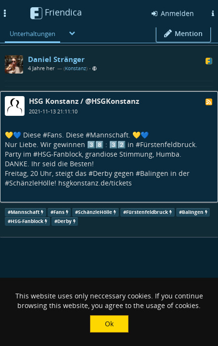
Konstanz (75, 68)
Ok (109, 323)
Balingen (154, 173)
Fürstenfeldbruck (167, 144)
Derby (102, 173)
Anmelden (172, 13)
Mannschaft (109, 134)
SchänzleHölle (31, 182)
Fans (54, 134)
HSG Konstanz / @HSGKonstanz (84, 101)
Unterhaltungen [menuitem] (32, 33)
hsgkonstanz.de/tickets (95, 182)
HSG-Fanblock (60, 154)
